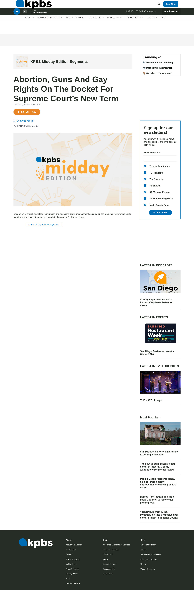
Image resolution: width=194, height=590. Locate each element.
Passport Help (109, 569)
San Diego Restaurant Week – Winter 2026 (157, 353)
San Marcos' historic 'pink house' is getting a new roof (159, 453)
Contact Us (107, 554)
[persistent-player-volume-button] (25, 20)
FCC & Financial (72, 559)
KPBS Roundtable (39, 21)
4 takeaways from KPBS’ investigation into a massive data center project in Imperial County (159, 514)
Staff (68, 578)
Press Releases (72, 569)
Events (151, 28)
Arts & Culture (75, 28)
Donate (144, 550)
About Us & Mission (74, 545)
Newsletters (71, 550)
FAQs (105, 559)
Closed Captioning (110, 550)
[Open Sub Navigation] (33, 28)
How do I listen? (110, 564)
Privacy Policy (71, 574)
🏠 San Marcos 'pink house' (157, 73)
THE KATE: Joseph (151, 400)
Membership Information (151, 554)
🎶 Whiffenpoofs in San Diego (158, 62)
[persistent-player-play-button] (17, 19)
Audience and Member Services (116, 545)
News (28, 28)
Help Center (108, 574)
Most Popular (150, 417)
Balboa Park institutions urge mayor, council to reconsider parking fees (157, 499)
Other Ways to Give (149, 559)
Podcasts (113, 28)
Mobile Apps (71, 564)
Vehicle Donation (148, 569)
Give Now (172, 7)
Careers (69, 554)
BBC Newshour (149, 19)
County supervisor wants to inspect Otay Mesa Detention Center (156, 302)
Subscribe (160, 212)
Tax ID (143, 564)
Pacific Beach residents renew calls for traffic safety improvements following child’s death (158, 483)
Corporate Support (148, 545)
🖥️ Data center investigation (158, 67)
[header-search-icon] (160, 7)
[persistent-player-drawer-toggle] (171, 19)
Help (163, 28)
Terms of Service (73, 583)
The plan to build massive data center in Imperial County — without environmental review (157, 466)
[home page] (31, 7)
